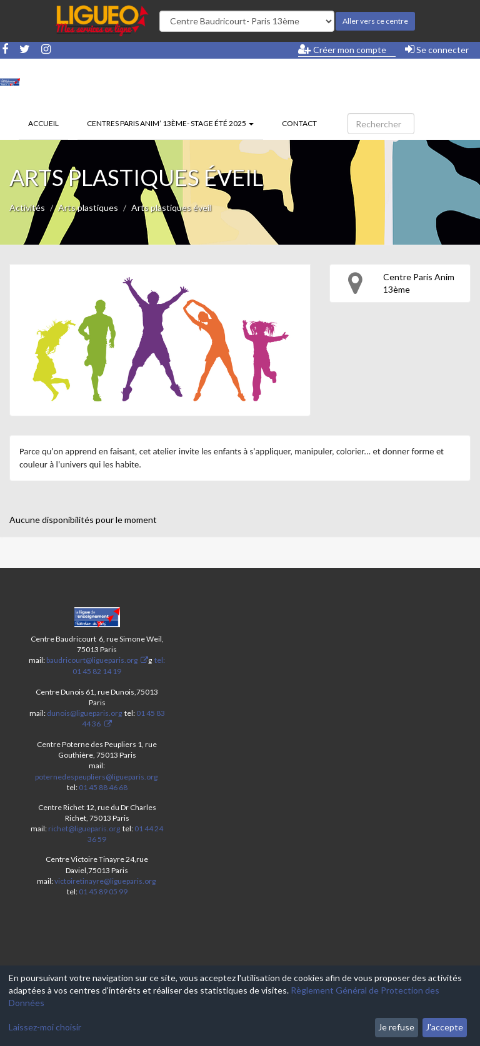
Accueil (43, 123)
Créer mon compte (342, 49)
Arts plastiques (88, 207)
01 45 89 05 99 (103, 891)
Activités (27, 207)
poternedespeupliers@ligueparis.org (96, 776)
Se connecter (437, 49)
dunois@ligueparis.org (84, 713)
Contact (299, 123)
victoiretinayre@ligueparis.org (105, 881)
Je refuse (396, 1027)
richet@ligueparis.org (84, 828)
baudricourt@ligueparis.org (92, 660)
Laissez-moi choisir (45, 1027)
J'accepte (444, 1027)
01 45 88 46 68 (103, 787)
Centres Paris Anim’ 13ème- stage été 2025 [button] (170, 123)
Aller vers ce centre (375, 21)
